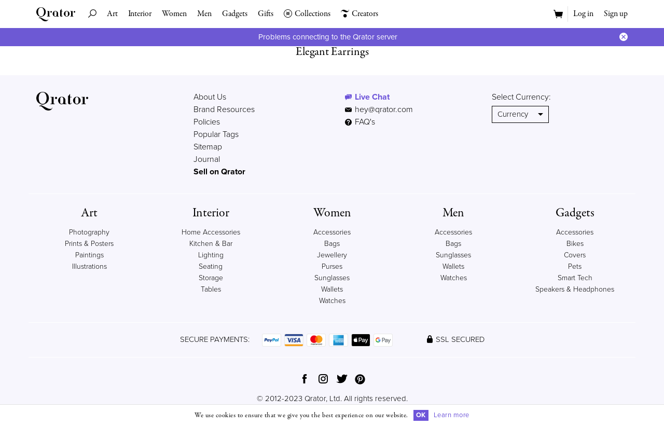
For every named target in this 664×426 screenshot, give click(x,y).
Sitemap (207, 147)
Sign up (616, 14)
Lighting (211, 255)
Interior (139, 14)
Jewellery (332, 255)
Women (174, 14)
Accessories (332, 232)
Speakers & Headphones (574, 289)
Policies (206, 122)
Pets (575, 266)
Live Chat (372, 97)
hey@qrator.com (384, 109)
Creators (359, 14)
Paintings (89, 255)
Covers (575, 255)
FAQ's (360, 122)
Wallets (332, 289)
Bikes (575, 243)
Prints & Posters (89, 243)
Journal (206, 159)
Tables (211, 289)
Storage (211, 277)
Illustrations (89, 266)
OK (421, 415)
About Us (209, 97)
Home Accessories (211, 232)
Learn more (451, 415)
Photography (89, 232)
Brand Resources (224, 109)
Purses (332, 266)
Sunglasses (332, 277)
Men (204, 14)
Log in (583, 14)
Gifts (265, 14)
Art (112, 14)
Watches (332, 300)
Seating (211, 266)
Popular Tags (216, 134)
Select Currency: (521, 97)
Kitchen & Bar (210, 243)
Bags (332, 243)
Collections (307, 14)
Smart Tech (575, 277)
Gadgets (234, 14)
